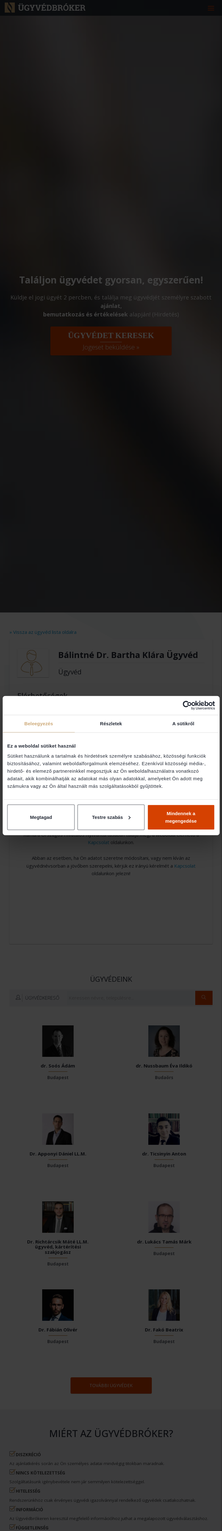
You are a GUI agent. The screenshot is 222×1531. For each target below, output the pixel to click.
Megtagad (41, 817)
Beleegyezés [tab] (38, 723)
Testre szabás (111, 817)
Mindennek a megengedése (181, 816)
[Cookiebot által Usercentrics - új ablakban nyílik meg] (187, 705)
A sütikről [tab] (183, 723)
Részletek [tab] (111, 723)
